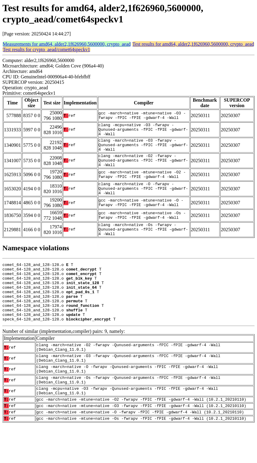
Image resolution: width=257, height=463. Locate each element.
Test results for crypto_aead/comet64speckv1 (46, 49)
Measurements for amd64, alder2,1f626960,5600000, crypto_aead (67, 44)
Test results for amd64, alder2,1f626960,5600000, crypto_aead (193, 44)
